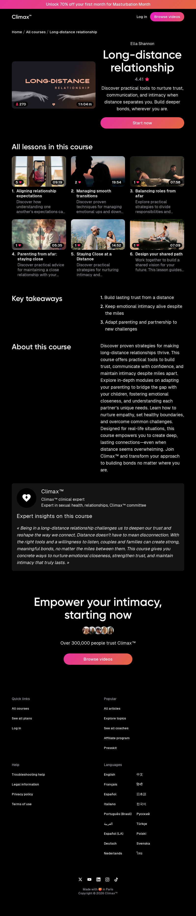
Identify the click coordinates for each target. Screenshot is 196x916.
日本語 (140, 787)
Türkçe (140, 817)
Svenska (141, 836)
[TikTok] (116, 872)
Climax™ (52, 484)
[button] (39, 185)
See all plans (21, 711)
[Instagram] (107, 872)
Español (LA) (113, 827)
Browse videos (167, 16)
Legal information (25, 777)
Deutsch (110, 836)
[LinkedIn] (98, 872)
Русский (141, 807)
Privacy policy (22, 787)
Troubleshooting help (27, 768)
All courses (35, 32)
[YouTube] (89, 872)
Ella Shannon (142, 43)
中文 (138, 768)
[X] (80, 872)
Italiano (109, 797)
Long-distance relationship (72, 32)
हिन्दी (138, 777)
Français (110, 777)
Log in (142, 16)
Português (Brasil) (117, 807)
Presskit (110, 741)
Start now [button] (142, 123)
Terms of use (21, 797)
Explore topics (114, 711)
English (109, 768)
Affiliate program (116, 731)
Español (110, 787)
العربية (108, 817)
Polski (139, 827)
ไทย (138, 846)
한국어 (140, 797)
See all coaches (115, 721)
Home (17, 32)
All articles (112, 701)
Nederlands (112, 846)
